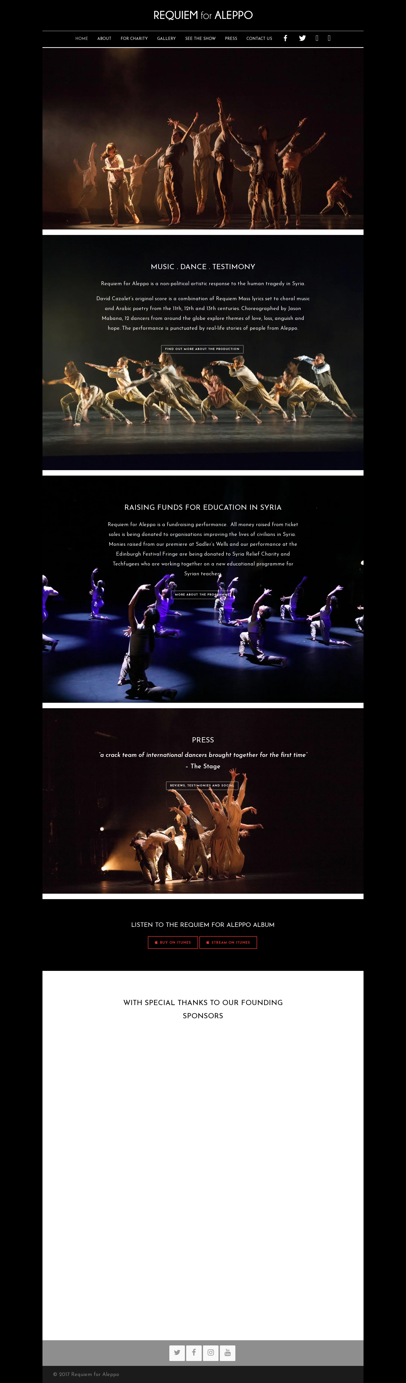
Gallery (166, 39)
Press (231, 39)
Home (81, 39)
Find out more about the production (202, 349)
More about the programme (202, 594)
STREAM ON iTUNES (228, 942)
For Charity (134, 39)
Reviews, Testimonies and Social (202, 785)
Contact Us (259, 39)
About (104, 39)
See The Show (200, 39)
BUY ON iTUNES (173, 942)
